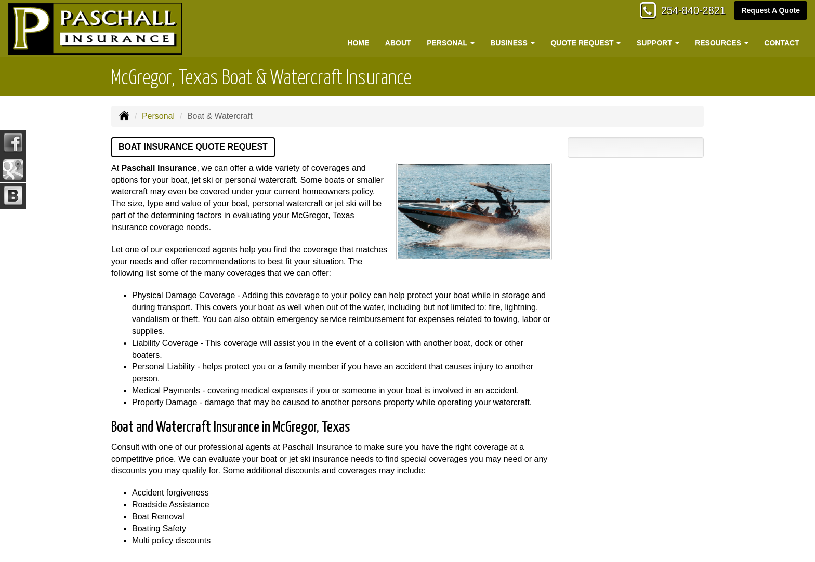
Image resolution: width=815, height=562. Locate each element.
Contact (781, 42)
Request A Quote (770, 11)
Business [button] (512, 42)
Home (358, 42)
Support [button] (658, 42)
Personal (158, 116)
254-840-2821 (688, 11)
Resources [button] (721, 42)
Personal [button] (450, 42)
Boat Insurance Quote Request (193, 146)
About (398, 42)
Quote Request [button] (585, 42)
